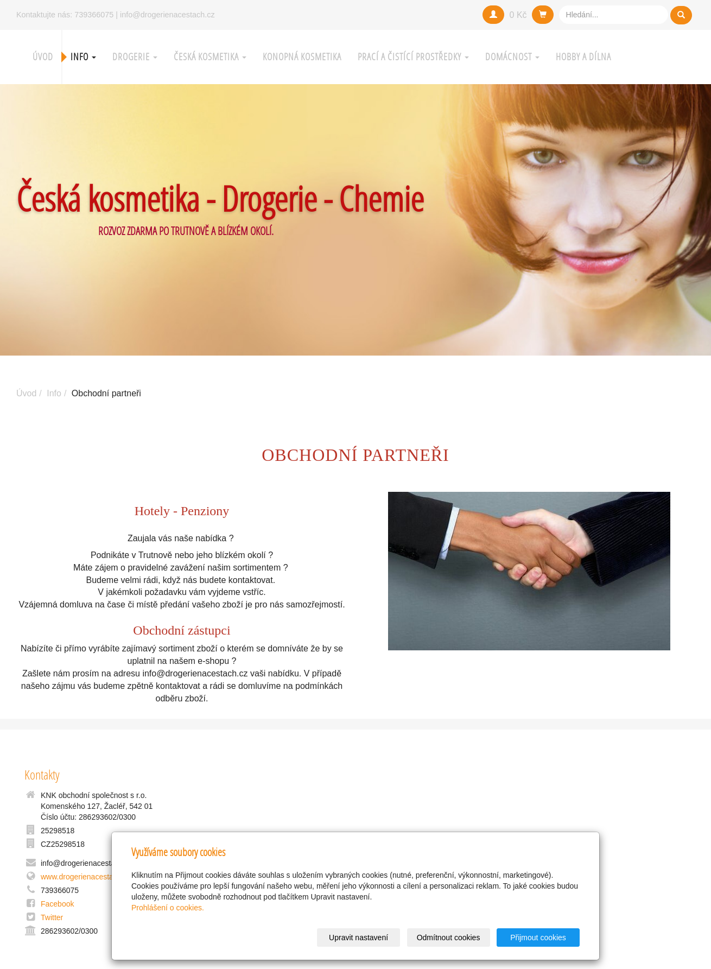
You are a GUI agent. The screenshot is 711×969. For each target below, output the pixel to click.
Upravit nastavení (358, 937)
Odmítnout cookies (448, 937)
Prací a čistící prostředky (413, 56)
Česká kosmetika (210, 56)
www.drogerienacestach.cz (86, 876)
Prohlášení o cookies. (167, 907)
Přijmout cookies (538, 937)
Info (83, 56)
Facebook (57, 904)
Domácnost (512, 56)
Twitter (52, 917)
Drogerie (134, 56)
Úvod (43, 56)
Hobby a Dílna (583, 56)
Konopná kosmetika (302, 56)
